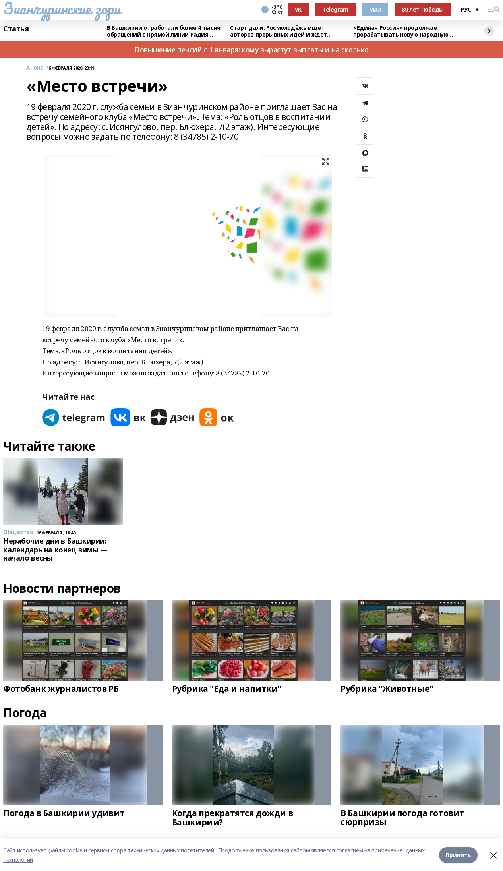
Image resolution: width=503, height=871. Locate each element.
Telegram (335, 9)
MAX (375, 9)
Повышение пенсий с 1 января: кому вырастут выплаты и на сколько (251, 49)
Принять (458, 855)
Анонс (34, 67)
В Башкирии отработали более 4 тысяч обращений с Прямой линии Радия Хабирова (163, 31)
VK (298, 9)
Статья (16, 29)
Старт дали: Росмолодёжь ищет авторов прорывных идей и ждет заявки (278, 31)
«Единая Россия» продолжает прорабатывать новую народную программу (400, 31)
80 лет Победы (423, 9)
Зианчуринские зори (61, 8)
